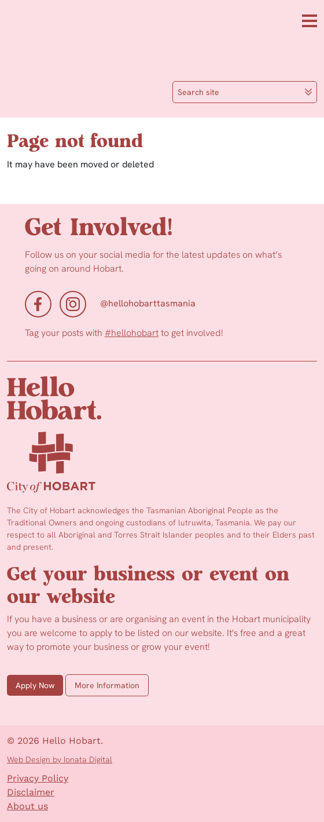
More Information (107, 685)
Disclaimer (30, 792)
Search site (245, 92)
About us (27, 806)
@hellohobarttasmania (148, 303)
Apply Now (35, 685)
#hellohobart (132, 333)
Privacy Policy (37, 778)
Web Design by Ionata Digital (59, 759)
